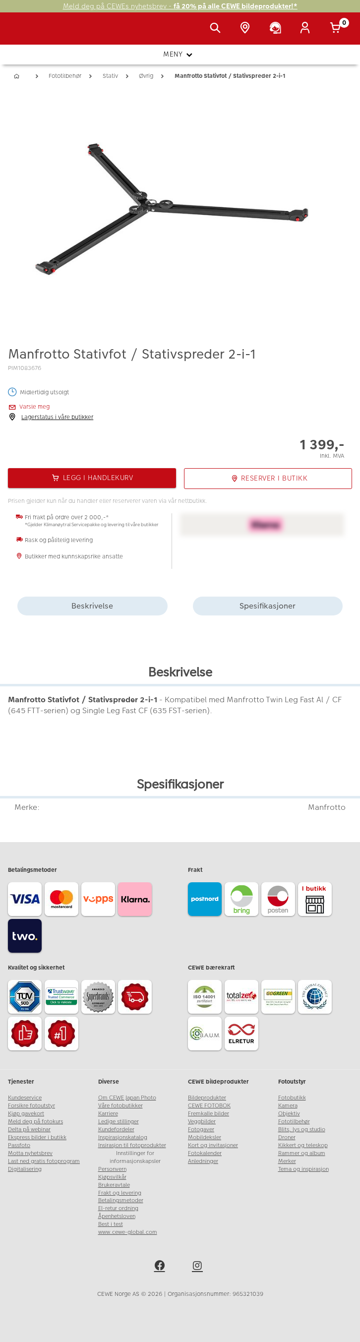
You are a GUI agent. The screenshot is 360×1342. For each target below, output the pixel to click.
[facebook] (161, 1267)
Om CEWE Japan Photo (127, 1097)
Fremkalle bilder (208, 1113)
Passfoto (19, 1145)
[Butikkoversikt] (247, 29)
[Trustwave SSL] (63, 998)
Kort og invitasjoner (213, 1145)
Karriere (108, 1113)
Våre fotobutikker (120, 1105)
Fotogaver (201, 1129)
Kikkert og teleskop (303, 1145)
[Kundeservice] (277, 29)
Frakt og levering (119, 1193)
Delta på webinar (29, 1129)
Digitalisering (25, 1169)
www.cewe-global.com (127, 1232)
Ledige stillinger (118, 1121)
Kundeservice (25, 1097)
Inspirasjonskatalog (122, 1137)
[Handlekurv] (337, 29)
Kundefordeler (116, 1129)
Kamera (288, 1105)
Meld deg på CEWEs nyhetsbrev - (180, 6)
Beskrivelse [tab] (92, 605)
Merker (287, 1161)
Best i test (110, 1224)
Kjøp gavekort (26, 1113)
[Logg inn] (307, 29)
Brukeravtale (114, 1185)
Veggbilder (202, 1121)
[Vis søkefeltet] (217, 29)
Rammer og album (301, 1153)
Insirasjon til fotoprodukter (132, 1145)
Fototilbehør (294, 1121)
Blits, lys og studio (301, 1129)
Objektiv (289, 1113)
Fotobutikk (292, 1097)
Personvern (112, 1169)
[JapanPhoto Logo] (28, 34)
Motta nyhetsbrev (30, 1153)
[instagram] (199, 1267)
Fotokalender (205, 1153)
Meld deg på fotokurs (35, 1121)
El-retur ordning (118, 1208)
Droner (287, 1137)
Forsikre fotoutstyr (31, 1105)
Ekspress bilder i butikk (37, 1137)
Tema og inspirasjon (303, 1169)
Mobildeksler (204, 1137)
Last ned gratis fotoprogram (44, 1161)
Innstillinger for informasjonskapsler (135, 1157)
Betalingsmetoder (120, 1200)
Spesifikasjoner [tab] (268, 605)
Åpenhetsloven (116, 1216)
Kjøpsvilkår (112, 1177)
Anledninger (203, 1161)
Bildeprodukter (207, 1097)
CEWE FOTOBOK (209, 1105)
